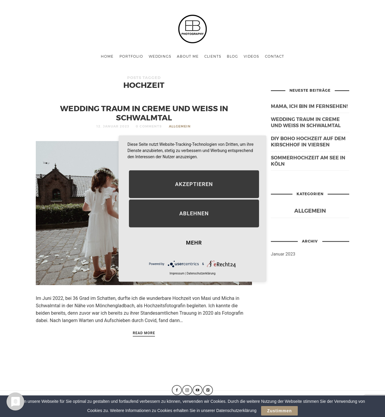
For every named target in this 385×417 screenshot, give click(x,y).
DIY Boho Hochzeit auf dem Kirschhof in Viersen (308, 141)
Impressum (176, 273)
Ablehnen (194, 213)
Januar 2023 (283, 254)
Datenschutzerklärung (201, 273)
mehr (194, 243)
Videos (251, 56)
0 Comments (149, 126)
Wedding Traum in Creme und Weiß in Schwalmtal (144, 113)
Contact (274, 56)
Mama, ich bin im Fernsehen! (309, 106)
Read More (144, 333)
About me (188, 56)
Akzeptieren (194, 184)
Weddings (160, 56)
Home (107, 56)
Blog (232, 56)
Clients (212, 56)
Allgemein (180, 126)
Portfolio (131, 56)
